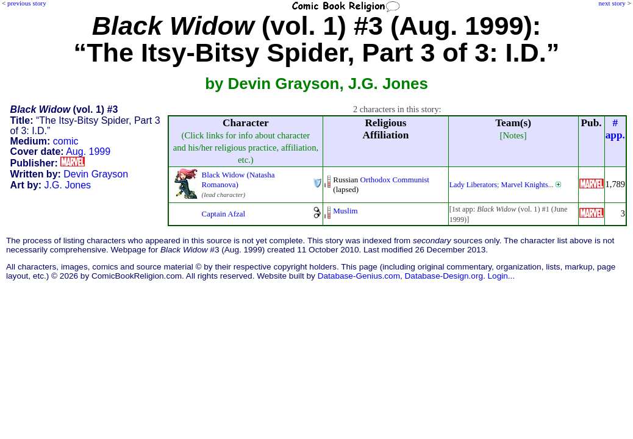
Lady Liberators (473, 184)
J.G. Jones (68, 185)
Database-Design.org (444, 275)
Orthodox (375, 179)
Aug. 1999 (88, 151)
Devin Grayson (95, 174)
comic (66, 141)
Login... (501, 275)
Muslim (345, 210)
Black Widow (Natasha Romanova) (238, 179)
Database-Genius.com (359, 275)
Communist (410, 179)
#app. (615, 129)
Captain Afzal (224, 213)
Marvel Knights (524, 184)
